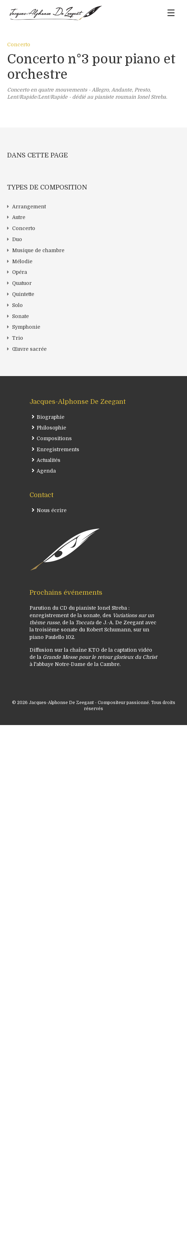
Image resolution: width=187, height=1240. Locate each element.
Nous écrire (51, 510)
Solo (17, 305)
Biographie (50, 417)
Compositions (54, 438)
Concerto (18, 44)
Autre (18, 217)
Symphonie (26, 327)
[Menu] (171, 13)
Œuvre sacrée (29, 349)
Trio (17, 338)
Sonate (20, 316)
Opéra (19, 272)
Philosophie (51, 428)
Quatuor (22, 283)
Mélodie (22, 261)
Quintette (23, 294)
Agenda (46, 471)
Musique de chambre (38, 250)
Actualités (48, 460)
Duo (17, 239)
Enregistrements (58, 449)
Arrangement (29, 206)
